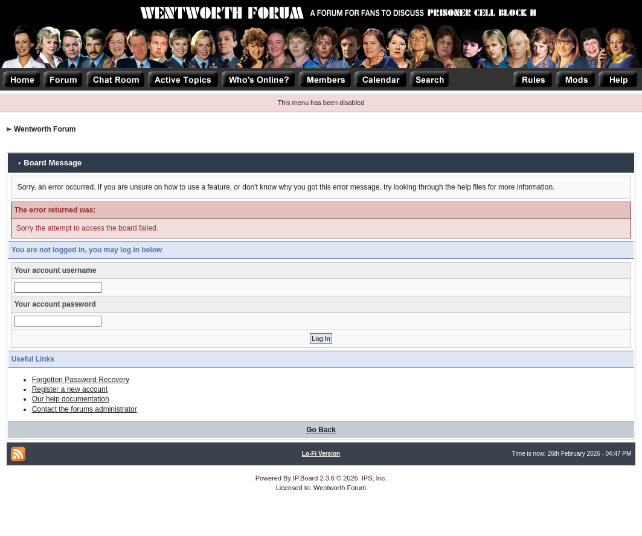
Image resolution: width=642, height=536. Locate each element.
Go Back (321, 430)
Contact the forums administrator (84, 409)
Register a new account (70, 389)
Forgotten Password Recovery (80, 379)
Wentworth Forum (44, 129)
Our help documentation (70, 399)
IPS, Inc (373, 478)
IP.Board (305, 478)
